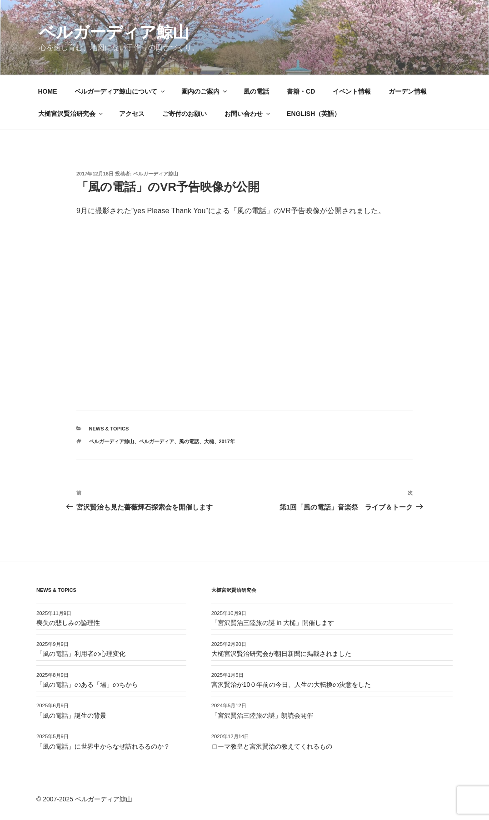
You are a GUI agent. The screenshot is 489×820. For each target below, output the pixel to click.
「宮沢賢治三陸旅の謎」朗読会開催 (262, 715)
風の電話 (256, 91)
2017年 (227, 441)
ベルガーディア (156, 441)
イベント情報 (352, 91)
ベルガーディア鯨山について (120, 91)
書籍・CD (301, 91)
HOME (47, 91)
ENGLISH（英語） (313, 113)
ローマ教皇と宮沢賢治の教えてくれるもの (271, 746)
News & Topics (109, 428)
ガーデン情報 (408, 91)
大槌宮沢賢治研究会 (71, 113)
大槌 (209, 441)
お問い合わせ (248, 113)
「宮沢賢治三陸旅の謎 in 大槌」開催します (272, 622)
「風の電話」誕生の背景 (71, 715)
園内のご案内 (204, 91)
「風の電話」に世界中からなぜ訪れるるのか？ (103, 746)
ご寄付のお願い (184, 113)
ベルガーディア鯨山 (114, 32)
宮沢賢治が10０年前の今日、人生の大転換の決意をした (291, 684)
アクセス (132, 113)
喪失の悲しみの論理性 (68, 622)
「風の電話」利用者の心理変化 (80, 653)
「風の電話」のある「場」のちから (87, 684)
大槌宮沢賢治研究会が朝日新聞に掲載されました (281, 653)
